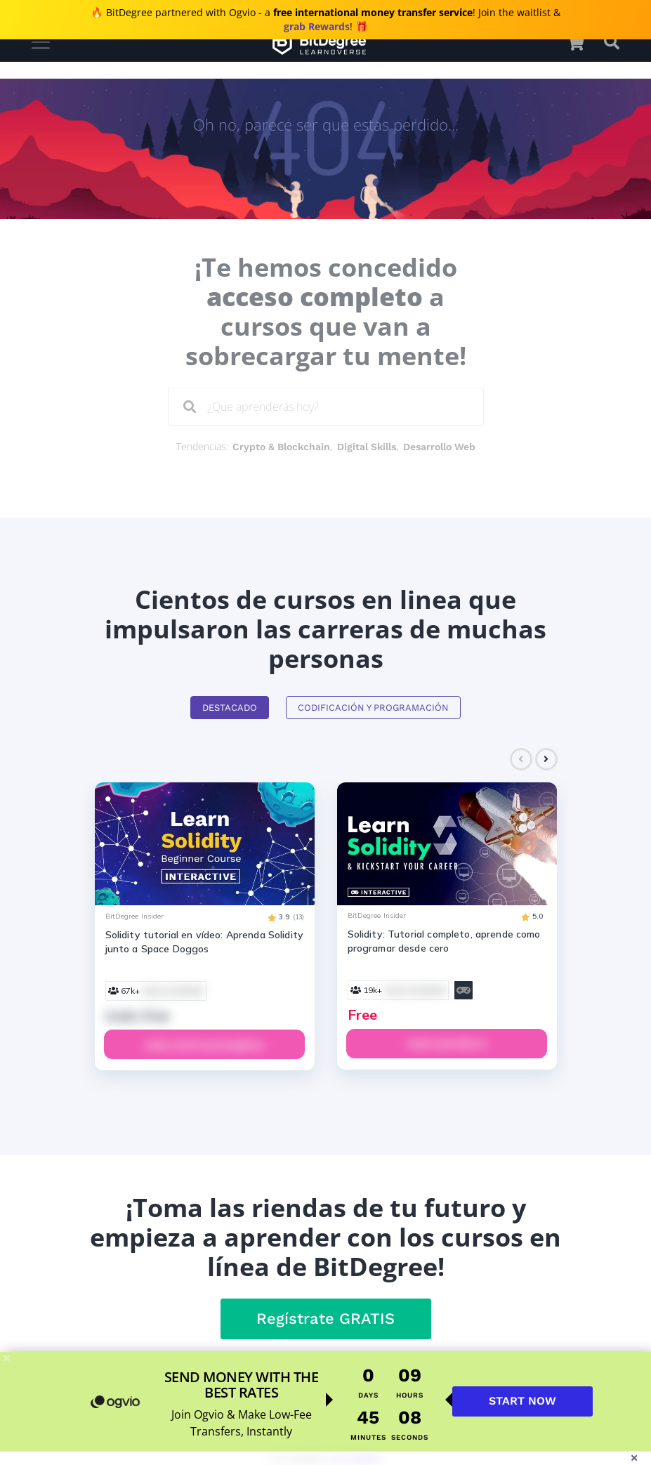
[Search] (189, 407)
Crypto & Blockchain (281, 446)
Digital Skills (366, 446)
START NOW (522, 1400)
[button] (582, 42)
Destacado (229, 707)
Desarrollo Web (439, 446)
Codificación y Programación (373, 707)
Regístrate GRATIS (325, 1318)
